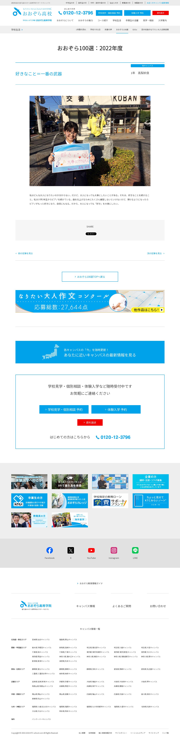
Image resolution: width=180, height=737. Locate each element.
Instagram (114, 557)
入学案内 (162, 20)
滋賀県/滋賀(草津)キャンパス (43, 681)
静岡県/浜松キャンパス (95, 669)
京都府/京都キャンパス (68, 681)
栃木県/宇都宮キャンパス (41, 647)
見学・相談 (148, 20)
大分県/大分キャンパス (41, 711)
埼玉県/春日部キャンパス (96, 647)
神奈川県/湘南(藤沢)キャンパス (126, 656)
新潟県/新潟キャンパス (41, 661)
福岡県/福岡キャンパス (68, 706)
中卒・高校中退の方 (98, 3)
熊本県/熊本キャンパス (68, 711)
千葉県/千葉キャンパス (68, 652)
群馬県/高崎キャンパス (68, 647)
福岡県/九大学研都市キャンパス (99, 706)
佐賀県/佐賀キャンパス (150, 706)
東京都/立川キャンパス (150, 652)
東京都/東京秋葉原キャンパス (98, 652)
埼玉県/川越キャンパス (122, 647)
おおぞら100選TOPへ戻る (91, 276)
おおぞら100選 (122, 29)
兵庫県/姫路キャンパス (122, 686)
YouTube (91, 557)
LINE (135, 557)
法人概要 (82, 733)
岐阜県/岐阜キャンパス (68, 673)
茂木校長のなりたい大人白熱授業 (155, 29)
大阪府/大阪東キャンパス (123, 681)
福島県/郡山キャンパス (68, 639)
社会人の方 (114, 3)
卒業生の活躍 (132, 20)
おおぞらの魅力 (85, 20)
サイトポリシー (121, 733)
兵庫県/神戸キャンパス (95, 686)
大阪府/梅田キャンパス (95, 681)
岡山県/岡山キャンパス (41, 694)
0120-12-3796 (75, 13)
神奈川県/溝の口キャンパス (69, 656)
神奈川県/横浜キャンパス (96, 656)
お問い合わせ (158, 606)
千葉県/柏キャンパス (40, 652)
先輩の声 (108, 29)
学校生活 (117, 20)
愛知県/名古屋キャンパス (150, 669)
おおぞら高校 (32, 14)
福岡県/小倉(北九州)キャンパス (44, 706)
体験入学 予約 (137, 13)
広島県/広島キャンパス (122, 694)
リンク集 (165, 733)
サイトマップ (154, 733)
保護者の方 (138, 3)
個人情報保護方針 (105, 733)
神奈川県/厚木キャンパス (150, 656)
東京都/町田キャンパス (41, 656)
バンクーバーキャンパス (41, 719)
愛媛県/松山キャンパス (41, 698)
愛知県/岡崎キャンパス (122, 669)
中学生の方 (70, 3)
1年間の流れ (81, 29)
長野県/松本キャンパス (68, 661)
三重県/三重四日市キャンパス (43, 673)
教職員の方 (126, 3)
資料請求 (160, 13)
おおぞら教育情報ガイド (91, 583)
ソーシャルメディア (137, 733)
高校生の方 (82, 3)
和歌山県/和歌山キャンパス (42, 686)
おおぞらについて (65, 20)
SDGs (134, 29)
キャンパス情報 (85, 606)
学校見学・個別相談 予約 (109, 13)
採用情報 (92, 733)
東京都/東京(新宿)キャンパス (125, 652)
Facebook (50, 557)
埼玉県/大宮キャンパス (150, 647)
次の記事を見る (154, 253)
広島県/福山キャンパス (95, 694)
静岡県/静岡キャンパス (68, 669)
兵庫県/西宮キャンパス (68, 686)
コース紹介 (103, 20)
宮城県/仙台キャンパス (41, 639)
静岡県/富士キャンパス (41, 669)
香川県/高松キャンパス (150, 694)
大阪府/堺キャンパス (149, 681)
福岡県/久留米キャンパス (123, 706)
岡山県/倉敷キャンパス (68, 694)
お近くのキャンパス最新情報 (158, 3)
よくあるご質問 (121, 606)
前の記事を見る (25, 253)
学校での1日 (95, 29)
